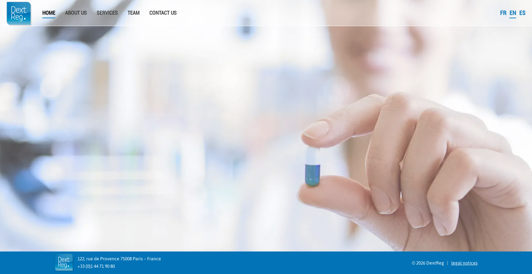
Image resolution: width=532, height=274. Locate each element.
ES (522, 12)
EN (513, 12)
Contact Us (163, 13)
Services (107, 13)
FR (503, 12)
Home (48, 13)
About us (76, 13)
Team (134, 13)
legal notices (464, 263)
